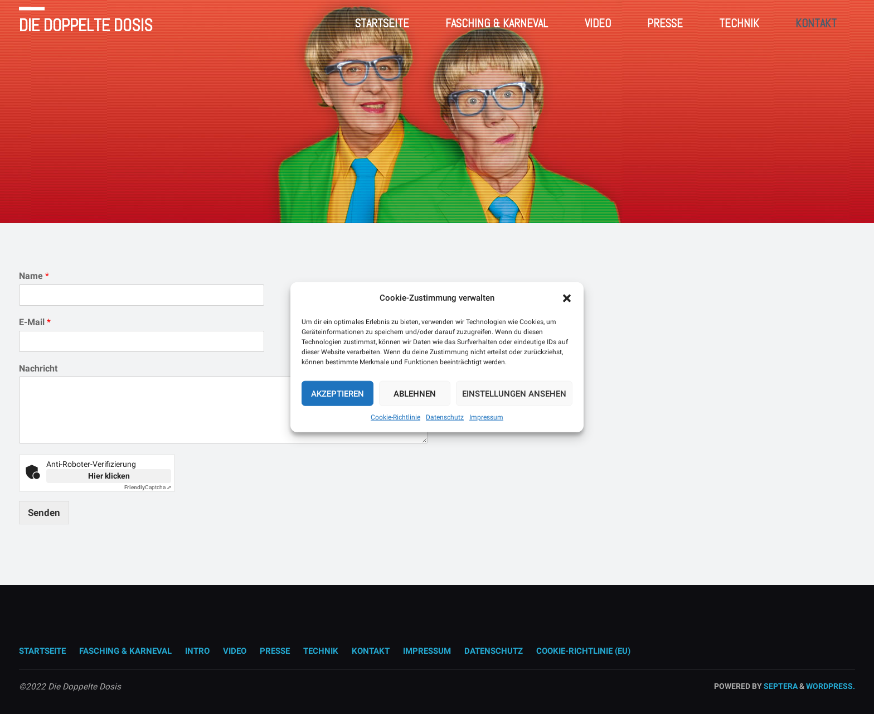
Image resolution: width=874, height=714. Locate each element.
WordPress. (830, 686)
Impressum (486, 417)
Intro (197, 651)
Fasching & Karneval (125, 651)
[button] (566, 297)
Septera (780, 686)
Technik (320, 651)
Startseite (42, 651)
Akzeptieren (337, 393)
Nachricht (38, 368)
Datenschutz (445, 417)
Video (234, 651)
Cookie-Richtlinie (395, 417)
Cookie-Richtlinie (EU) (583, 651)
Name (34, 276)
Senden (44, 512)
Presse (275, 651)
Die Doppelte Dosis (86, 25)
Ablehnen (415, 393)
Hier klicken (109, 475)
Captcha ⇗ (147, 487)
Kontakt (371, 651)
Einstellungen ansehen (514, 393)
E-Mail (35, 322)
